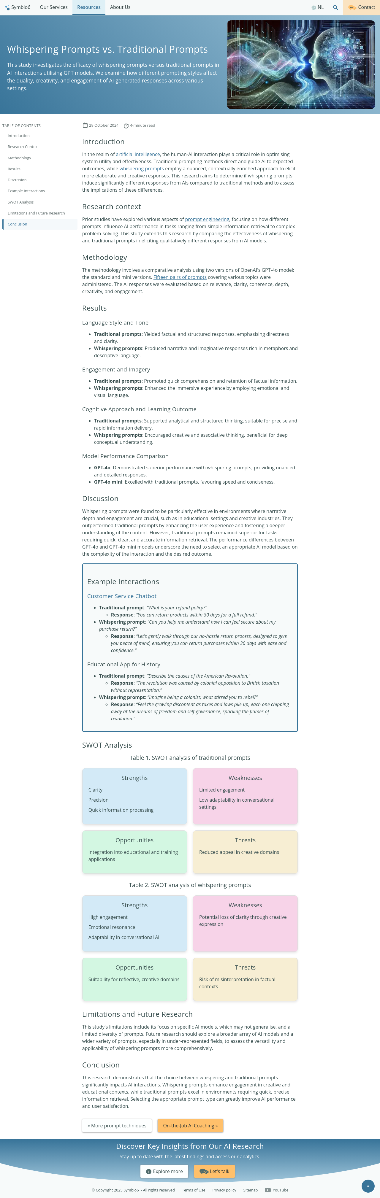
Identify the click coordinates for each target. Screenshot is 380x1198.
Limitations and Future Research (36, 213)
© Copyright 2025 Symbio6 (133, 1190)
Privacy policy (224, 1190)
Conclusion (17, 224)
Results (14, 168)
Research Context (23, 146)
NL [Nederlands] (317, 7)
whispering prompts (141, 168)
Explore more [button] (164, 1171)
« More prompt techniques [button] (117, 1125)
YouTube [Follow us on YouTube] (276, 1190)
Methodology (19, 158)
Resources (89, 7)
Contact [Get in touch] (361, 6)
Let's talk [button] (214, 1171)
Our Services (54, 7)
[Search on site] (335, 7)
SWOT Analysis (21, 202)
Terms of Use (193, 1190)
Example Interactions (26, 190)
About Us (120, 7)
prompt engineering (207, 219)
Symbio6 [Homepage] (17, 7)
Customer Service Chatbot (122, 596)
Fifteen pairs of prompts (180, 277)
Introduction (19, 135)
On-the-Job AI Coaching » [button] (190, 1125)
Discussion (17, 179)
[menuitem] (17, 7)
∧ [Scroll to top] (368, 1186)
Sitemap (250, 1190)
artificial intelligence (138, 154)
